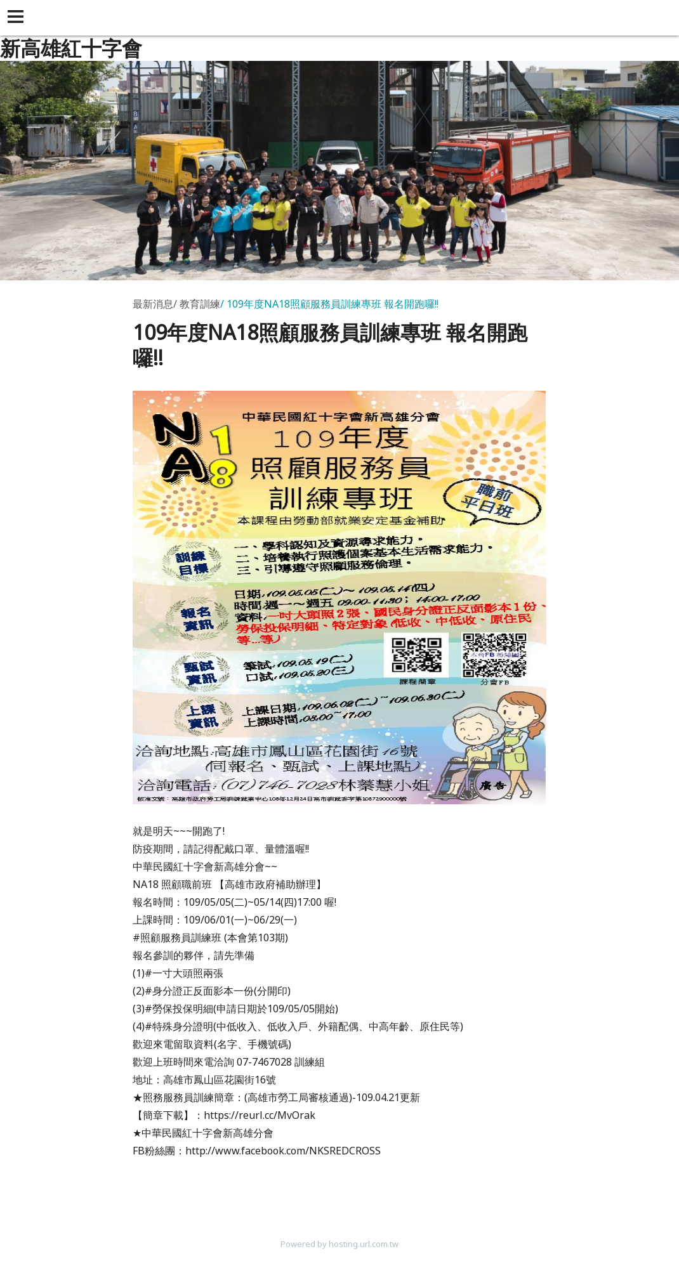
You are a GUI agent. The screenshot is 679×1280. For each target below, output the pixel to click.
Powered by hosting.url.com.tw (339, 1244)
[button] (18, 18)
